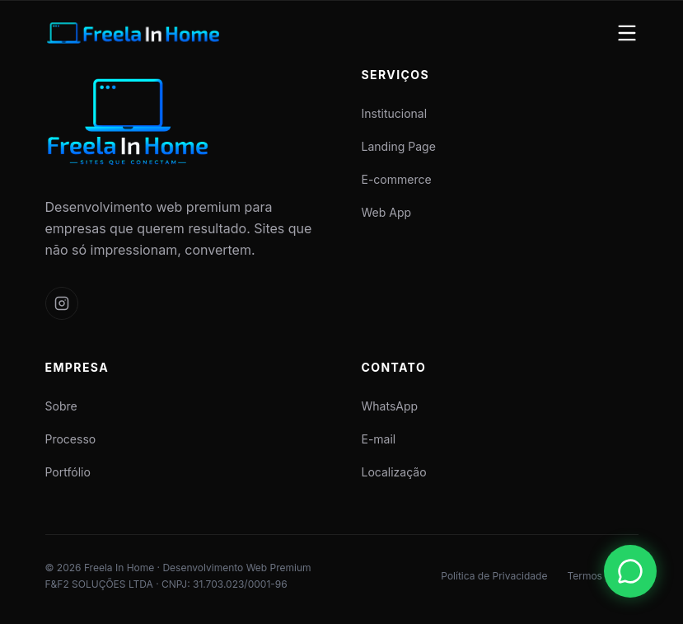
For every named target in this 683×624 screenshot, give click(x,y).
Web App (387, 212)
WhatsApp (390, 406)
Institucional (395, 113)
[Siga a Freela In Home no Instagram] (61, 303)
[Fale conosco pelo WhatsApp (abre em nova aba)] (630, 571)
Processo (70, 439)
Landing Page (399, 146)
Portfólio (68, 472)
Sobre (61, 406)
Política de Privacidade (494, 576)
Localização (394, 472)
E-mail (379, 439)
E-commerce (397, 179)
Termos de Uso (602, 576)
